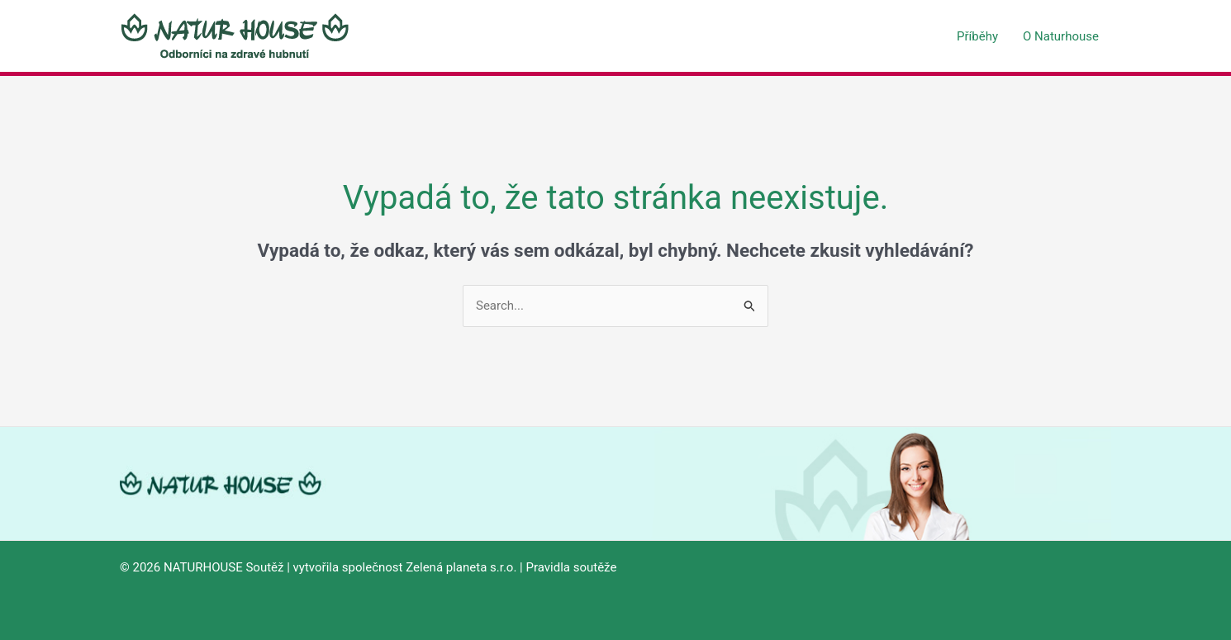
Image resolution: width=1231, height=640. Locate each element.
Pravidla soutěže (570, 567)
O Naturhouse (1061, 36)
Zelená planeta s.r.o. (461, 567)
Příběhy (977, 36)
